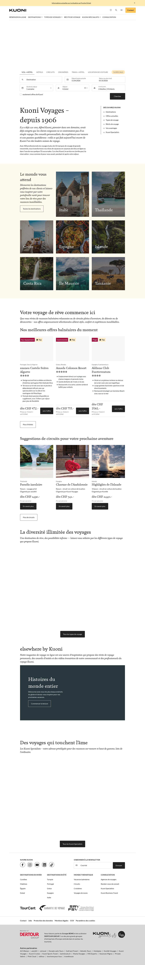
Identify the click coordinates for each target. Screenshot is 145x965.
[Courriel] (95, 865)
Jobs (30, 920)
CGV (72, 920)
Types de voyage (112, 120)
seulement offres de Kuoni (33, 94)
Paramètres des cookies (85, 920)
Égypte (22, 888)
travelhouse (69, 956)
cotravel (43, 951)
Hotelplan (97, 951)
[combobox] (43, 79)
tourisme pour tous (54, 956)
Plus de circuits (29, 517)
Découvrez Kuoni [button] (112, 107)
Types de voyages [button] (52, 17)
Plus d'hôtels (28, 424)
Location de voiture (98, 72)
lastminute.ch (65, 954)
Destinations (111, 112)
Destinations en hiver (31, 875)
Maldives (23, 884)
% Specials (118, 72)
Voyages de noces (81, 893)
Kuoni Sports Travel (50, 954)
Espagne (50, 893)
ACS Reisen (24, 951)
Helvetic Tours (85, 951)
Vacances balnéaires (81, 879)
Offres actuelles (112, 116)
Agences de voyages (108, 879)
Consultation (109, 17)
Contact (130, 10)
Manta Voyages (79, 954)
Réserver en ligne (17, 17)
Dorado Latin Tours (56, 951)
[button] (116, 10)
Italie (49, 897)
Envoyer (119, 865)
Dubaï (22, 893)
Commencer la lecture (39, 703)
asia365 (34, 951)
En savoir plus (28, 506)
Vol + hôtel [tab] (27, 72)
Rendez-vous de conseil (110, 884)
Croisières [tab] (63, 72)
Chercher (117, 96)
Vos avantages (111, 128)
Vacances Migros (105, 954)
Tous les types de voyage (72, 634)
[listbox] (39, 88)
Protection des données (43, 920)
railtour (42, 956)
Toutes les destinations (32, 209)
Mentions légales (61, 920)
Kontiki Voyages (110, 951)
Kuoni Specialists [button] (90, 17)
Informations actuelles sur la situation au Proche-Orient (71, 3)
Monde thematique (83, 875)
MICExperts (92, 954)
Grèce (49, 888)
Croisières (78, 888)
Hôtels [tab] (39, 72)
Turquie (50, 879)
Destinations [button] (34, 17)
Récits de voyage (72, 17)
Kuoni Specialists (112, 132)
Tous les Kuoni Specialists (72, 844)
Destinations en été (56, 875)
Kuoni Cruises (34, 954)
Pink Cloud (32, 956)
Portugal (50, 884)
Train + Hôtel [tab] (78, 72)
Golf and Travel (72, 951)
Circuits (50, 72)
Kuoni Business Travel (109, 893)
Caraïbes (23, 879)
